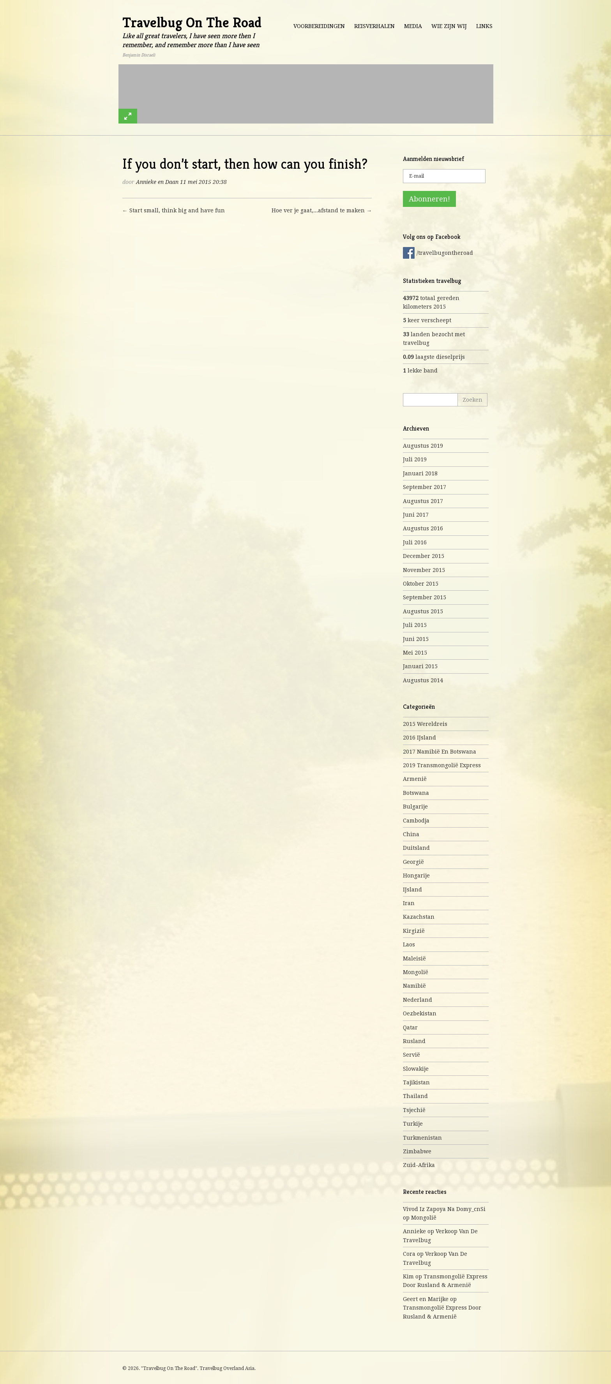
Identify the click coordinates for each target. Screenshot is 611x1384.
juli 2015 (415, 625)
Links (484, 26)
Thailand (415, 1096)
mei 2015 (415, 653)
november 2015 (424, 570)
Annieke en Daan (157, 182)
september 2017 (424, 487)
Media (413, 26)
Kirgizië (414, 931)
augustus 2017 (423, 501)
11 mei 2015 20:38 (203, 182)
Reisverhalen (374, 26)
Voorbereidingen (319, 26)
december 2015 (423, 556)
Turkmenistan (422, 1138)
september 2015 (424, 597)
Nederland (417, 1000)
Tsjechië (414, 1110)
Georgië (413, 862)
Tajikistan (416, 1082)
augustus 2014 (423, 680)
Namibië (414, 986)
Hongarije (416, 875)
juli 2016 (415, 542)
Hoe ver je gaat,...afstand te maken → (322, 210)
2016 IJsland (419, 737)
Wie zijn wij (449, 26)
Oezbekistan (419, 1013)
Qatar (410, 1027)
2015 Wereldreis (425, 724)
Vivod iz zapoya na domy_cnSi (444, 1209)
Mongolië (415, 972)
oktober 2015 (420, 584)
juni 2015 (416, 639)
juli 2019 (415, 459)
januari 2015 (420, 666)
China (411, 834)
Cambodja (416, 820)
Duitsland (416, 848)
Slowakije (416, 1069)
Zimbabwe (417, 1151)
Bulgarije (415, 806)
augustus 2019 (423, 446)
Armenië (415, 779)
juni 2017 (416, 515)
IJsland (412, 889)
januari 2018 (420, 473)
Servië (411, 1055)
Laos (409, 944)
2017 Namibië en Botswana (439, 751)
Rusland (414, 1041)
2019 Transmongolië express (442, 765)
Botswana (416, 793)
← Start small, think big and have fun (173, 210)
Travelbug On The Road (191, 22)
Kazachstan (418, 917)
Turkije (413, 1124)
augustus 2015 (423, 611)
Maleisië (414, 958)
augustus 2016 (423, 528)
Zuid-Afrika (419, 1165)
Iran (409, 903)
